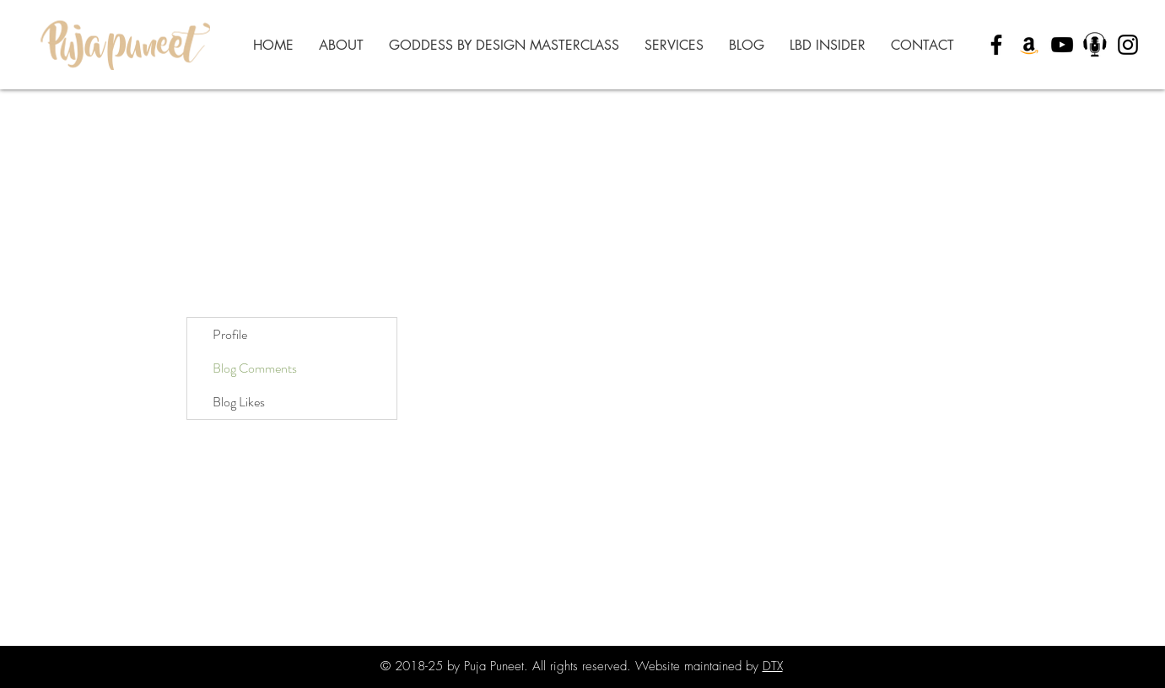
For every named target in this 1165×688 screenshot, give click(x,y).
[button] (674, 45)
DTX (773, 666)
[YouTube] (1062, 44)
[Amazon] (1029, 44)
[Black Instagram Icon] (1127, 44)
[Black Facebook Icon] (996, 44)
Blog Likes (239, 401)
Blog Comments (255, 368)
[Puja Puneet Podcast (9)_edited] (1094, 44)
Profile (230, 334)
